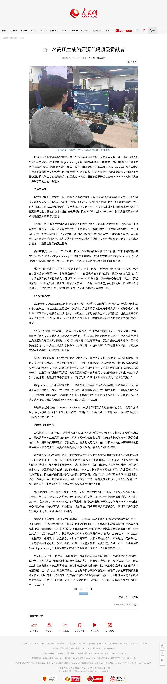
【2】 (81, 589)
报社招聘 (50, 643)
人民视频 (94, 626)
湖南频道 (13, 38)
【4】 (91, 589)
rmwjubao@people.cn (118, 653)
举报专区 (110, 30)
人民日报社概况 (25, 643)
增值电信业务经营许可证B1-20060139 (80, 658)
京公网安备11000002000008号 (139, 663)
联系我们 (144, 643)
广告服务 (71, 643)
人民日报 (33, 626)
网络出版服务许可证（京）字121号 (98, 663)
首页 (4, 30)
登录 (154, 30)
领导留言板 (79, 626)
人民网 (5, 38)
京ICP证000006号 (120, 663)
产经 (22, 38)
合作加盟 (81, 643)
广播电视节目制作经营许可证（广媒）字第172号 (116, 658)
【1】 (75, 589)
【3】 (86, 589)
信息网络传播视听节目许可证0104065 (30, 663)
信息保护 (134, 643)
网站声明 (113, 643)
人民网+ (49, 626)
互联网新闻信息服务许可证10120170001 (47, 658)
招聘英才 (61, 643)
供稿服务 (92, 643)
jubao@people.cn (108, 648)
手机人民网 (64, 626)
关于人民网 (39, 643)
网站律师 (123, 643)
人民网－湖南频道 (97, 58)
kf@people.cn (61, 653)
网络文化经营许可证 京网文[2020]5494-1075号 (65, 663)
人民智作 (109, 626)
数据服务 (102, 643)
